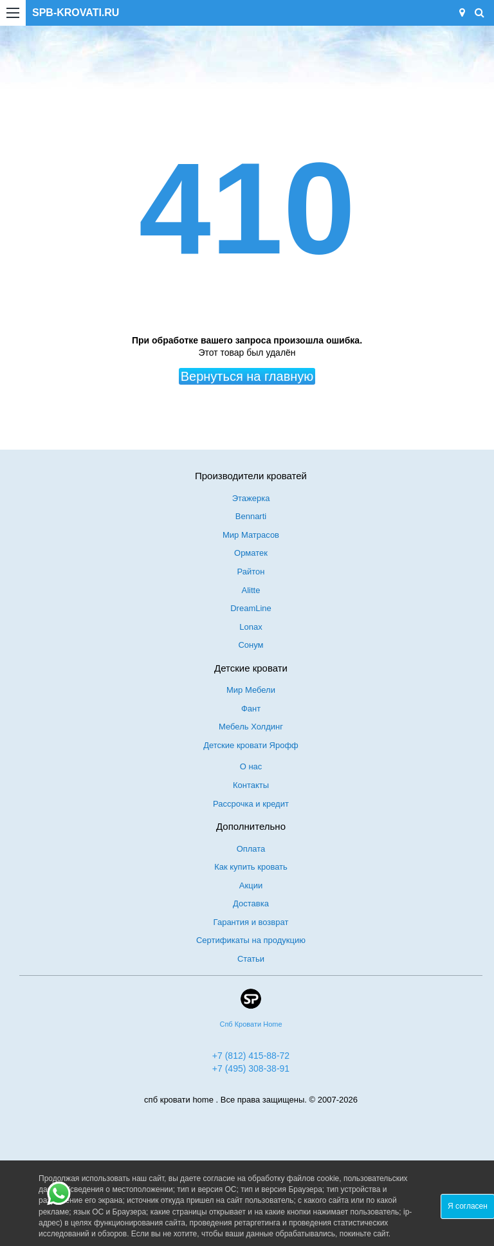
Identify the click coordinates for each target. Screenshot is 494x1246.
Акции (250, 885)
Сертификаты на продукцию (251, 940)
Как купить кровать (251, 867)
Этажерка (251, 498)
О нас (251, 766)
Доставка (251, 903)
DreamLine (250, 608)
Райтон (251, 571)
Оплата (251, 849)
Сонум (250, 645)
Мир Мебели (250, 690)
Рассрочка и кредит (251, 804)
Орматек (251, 553)
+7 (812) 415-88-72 (250, 1055)
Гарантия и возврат (251, 922)
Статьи (250, 959)
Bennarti (250, 516)
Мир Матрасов (251, 535)
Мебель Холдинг (251, 726)
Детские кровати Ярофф (250, 745)
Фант (251, 708)
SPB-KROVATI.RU (75, 12)
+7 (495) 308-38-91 (250, 1068)
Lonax (250, 627)
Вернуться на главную (247, 376)
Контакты (251, 785)
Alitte (251, 590)
